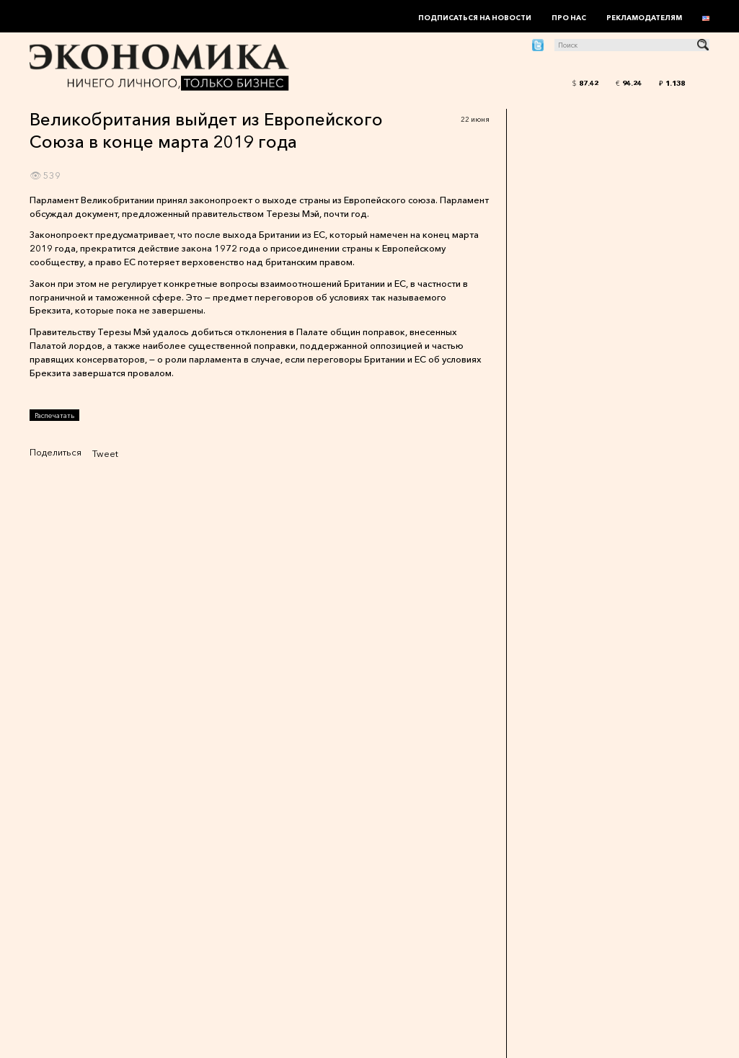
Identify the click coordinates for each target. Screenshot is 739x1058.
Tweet (105, 453)
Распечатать (54, 415)
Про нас (569, 18)
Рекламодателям (644, 18)
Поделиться (55, 452)
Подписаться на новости (474, 18)
